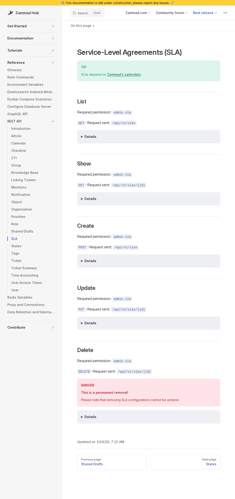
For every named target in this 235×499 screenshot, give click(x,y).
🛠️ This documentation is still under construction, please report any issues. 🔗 (117, 3)
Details (90, 137)
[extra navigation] (225, 13)
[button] (31, 26)
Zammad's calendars (124, 74)
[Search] (87, 12)
